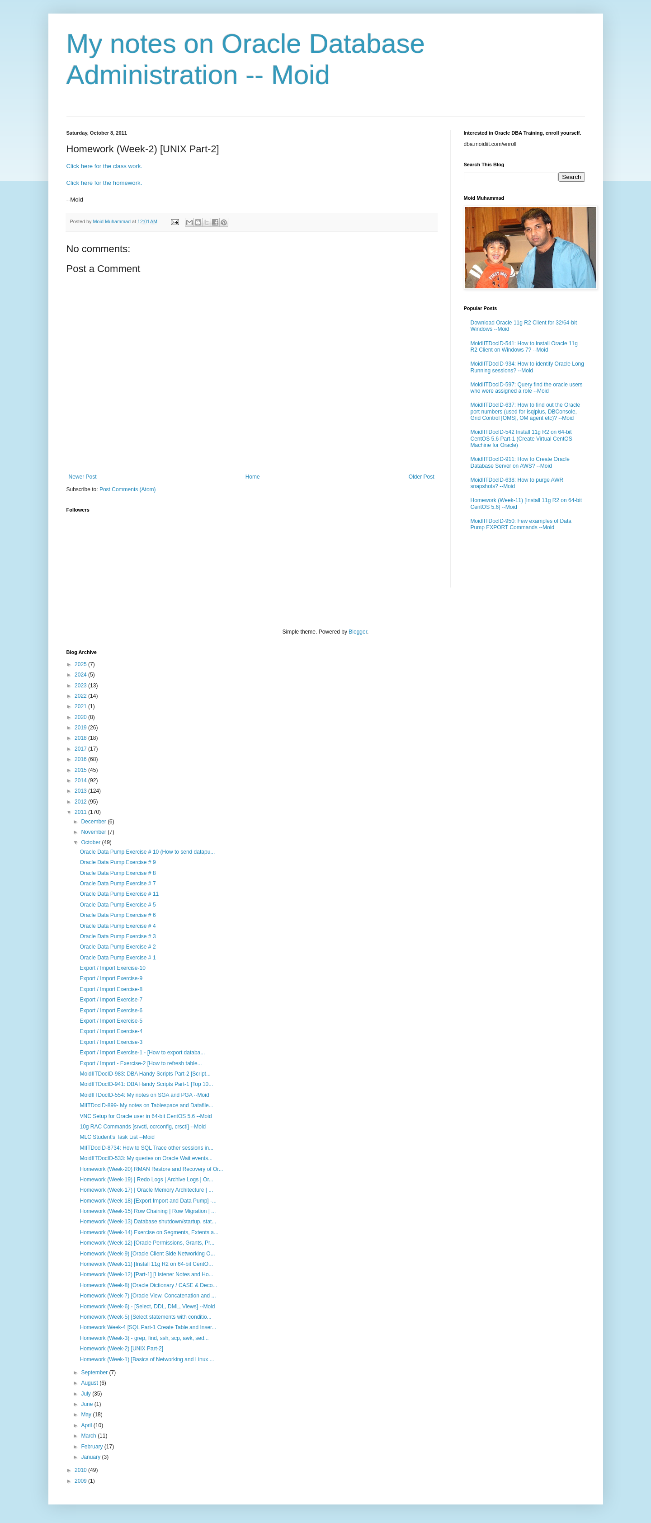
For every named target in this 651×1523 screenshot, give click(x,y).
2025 (81, 664)
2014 (81, 780)
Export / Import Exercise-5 (111, 1021)
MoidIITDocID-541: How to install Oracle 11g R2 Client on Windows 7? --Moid (524, 346)
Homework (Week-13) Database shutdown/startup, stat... (148, 1221)
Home (252, 477)
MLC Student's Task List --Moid (117, 1137)
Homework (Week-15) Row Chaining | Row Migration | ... (148, 1211)
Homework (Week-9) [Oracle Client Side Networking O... (147, 1253)
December (94, 821)
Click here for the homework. (104, 182)
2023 (81, 685)
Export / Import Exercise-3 (111, 1042)
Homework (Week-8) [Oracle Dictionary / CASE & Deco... (148, 1285)
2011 (81, 812)
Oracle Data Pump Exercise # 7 (118, 883)
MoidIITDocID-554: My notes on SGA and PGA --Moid (144, 1095)
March (89, 1436)
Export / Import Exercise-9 (111, 978)
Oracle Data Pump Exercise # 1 (118, 957)
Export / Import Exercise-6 (111, 1010)
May (87, 1414)
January (91, 1457)
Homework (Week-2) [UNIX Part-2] (121, 1348)
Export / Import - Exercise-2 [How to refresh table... (141, 1063)
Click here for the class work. (104, 166)
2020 (81, 717)
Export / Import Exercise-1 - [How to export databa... (142, 1052)
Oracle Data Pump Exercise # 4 (118, 926)
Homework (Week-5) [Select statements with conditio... (145, 1317)
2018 (81, 738)
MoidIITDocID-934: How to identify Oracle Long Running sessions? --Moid (527, 367)
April (87, 1425)
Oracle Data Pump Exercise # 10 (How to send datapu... (147, 852)
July (86, 1394)
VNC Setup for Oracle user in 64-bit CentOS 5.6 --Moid (146, 1116)
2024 (81, 675)
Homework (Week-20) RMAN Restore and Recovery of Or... (151, 1169)
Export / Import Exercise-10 (112, 968)
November (94, 832)
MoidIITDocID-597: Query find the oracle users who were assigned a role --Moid (527, 387)
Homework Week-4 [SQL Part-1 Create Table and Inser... (148, 1327)
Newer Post (83, 477)
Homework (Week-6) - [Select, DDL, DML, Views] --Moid (147, 1306)
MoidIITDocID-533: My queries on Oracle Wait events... (146, 1158)
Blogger (358, 632)
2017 (81, 749)
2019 (81, 727)
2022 (81, 696)
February (92, 1446)
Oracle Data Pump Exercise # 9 (118, 862)
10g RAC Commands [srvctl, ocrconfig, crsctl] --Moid (143, 1126)
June (87, 1404)
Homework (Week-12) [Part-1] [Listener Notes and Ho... (146, 1274)
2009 (81, 1481)
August (90, 1383)
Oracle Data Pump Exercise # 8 (118, 873)
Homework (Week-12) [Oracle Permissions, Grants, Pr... (147, 1243)
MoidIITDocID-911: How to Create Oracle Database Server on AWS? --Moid (520, 462)
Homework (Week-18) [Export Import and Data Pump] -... (148, 1201)
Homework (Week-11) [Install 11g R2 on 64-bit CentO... (146, 1264)
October (91, 842)
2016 (81, 759)
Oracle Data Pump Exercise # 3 (118, 936)
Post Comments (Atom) (127, 489)
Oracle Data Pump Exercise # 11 (119, 894)
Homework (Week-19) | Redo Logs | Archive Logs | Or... (146, 1179)
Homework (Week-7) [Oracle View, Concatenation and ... (148, 1296)
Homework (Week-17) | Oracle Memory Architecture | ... (146, 1190)
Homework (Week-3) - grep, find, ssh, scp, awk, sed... (144, 1338)
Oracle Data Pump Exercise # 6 (118, 915)
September (95, 1372)
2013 (81, 791)
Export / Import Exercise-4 (111, 1031)
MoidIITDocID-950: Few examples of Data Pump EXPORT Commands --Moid (521, 524)
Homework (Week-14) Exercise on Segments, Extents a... (149, 1232)
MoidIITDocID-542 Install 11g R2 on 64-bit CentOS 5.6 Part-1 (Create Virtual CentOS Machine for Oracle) (521, 438)
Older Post (421, 477)
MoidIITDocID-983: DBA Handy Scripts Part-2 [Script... (145, 1074)
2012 (81, 802)
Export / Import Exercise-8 (111, 989)
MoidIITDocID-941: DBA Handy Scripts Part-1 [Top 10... (146, 1084)
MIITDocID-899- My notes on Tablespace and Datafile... (146, 1105)
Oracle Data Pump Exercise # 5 (118, 905)
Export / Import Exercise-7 (111, 1000)
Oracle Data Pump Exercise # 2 (118, 947)
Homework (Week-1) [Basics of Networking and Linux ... (147, 1359)
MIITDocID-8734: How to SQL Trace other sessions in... (146, 1148)
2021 (81, 706)
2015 (81, 770)
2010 (81, 1470)
